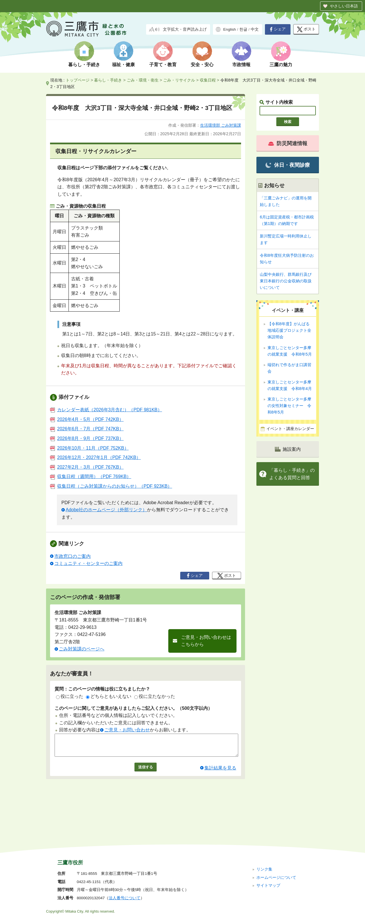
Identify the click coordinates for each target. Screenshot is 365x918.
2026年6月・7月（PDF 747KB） (87, 428)
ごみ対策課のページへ (81, 648)
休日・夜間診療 (288, 165)
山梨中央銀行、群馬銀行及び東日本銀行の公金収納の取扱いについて (286, 281)
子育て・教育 (163, 64)
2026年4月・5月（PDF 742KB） (87, 419)
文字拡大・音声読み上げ (185, 29)
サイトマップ (268, 847)
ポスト (306, 29)
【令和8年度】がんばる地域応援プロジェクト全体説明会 (289, 330)
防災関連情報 (287, 143)
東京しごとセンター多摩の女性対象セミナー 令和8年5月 (289, 405)
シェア (278, 29)
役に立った (69, 696)
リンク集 (264, 831)
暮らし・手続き (84, 64)
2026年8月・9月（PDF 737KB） (87, 438)
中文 (255, 29)
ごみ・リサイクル (179, 80)
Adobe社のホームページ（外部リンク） (106, 509)
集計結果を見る (220, 772)
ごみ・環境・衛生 (143, 80)
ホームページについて (276, 839)
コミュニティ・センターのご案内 (88, 563)
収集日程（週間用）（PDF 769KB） (90, 476)
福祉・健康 (123, 64)
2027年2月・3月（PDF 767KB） (87, 467)
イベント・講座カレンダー (290, 429)
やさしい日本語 (344, 6)
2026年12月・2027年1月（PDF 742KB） (95, 457)
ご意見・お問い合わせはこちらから (206, 641)
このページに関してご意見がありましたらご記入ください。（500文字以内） (133, 708)
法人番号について (124, 860)
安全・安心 (202, 64)
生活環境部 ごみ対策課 (220, 125)
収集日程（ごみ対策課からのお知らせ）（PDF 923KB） (111, 486)
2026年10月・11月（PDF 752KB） (89, 448)
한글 (243, 29)
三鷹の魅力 (280, 64)
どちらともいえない (108, 696)
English (229, 29)
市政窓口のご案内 (72, 556)
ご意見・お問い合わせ (127, 729)
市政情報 (241, 64)
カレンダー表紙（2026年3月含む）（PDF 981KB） (106, 409)
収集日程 (208, 80)
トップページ (78, 80)
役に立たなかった (154, 696)
